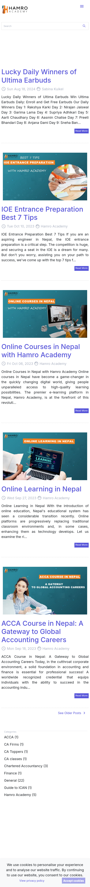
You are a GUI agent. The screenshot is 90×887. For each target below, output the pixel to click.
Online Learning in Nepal (41, 489)
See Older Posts (72, 713)
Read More (81, 130)
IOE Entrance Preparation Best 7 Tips (42, 213)
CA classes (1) (15, 759)
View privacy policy (31, 880)
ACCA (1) (11, 737)
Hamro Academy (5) (20, 795)
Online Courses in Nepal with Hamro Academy (40, 350)
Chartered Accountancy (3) (26, 766)
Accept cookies (73, 880)
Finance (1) (13, 773)
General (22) (14, 780)
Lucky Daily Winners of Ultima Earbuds (39, 76)
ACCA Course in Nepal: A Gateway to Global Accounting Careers (42, 631)
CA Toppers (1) (16, 751)
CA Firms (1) (14, 744)
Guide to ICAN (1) (18, 787)
